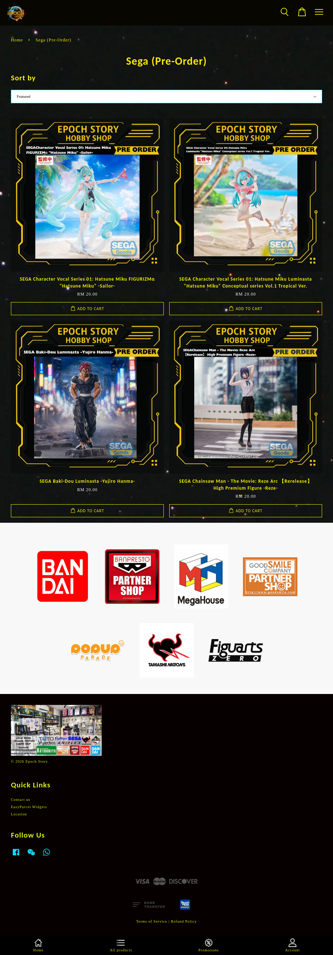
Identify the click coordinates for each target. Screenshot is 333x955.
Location (19, 814)
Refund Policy (184, 921)
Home (17, 40)
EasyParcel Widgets (29, 807)
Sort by (23, 78)
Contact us (20, 800)
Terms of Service (151, 921)
